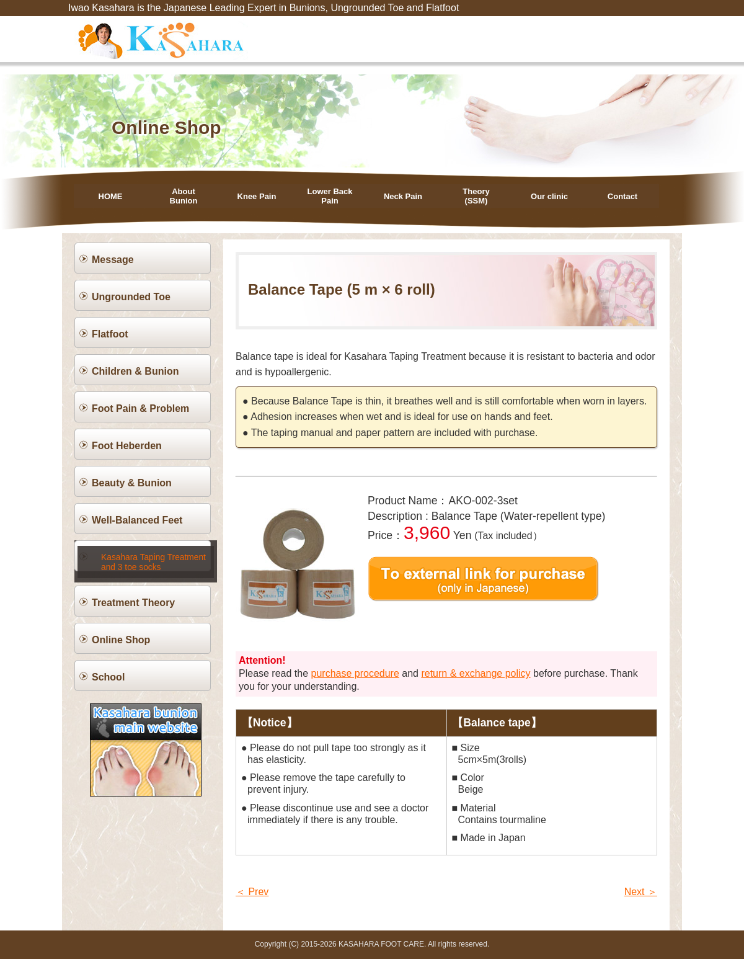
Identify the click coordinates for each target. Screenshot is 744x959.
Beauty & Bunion (132, 483)
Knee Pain (257, 196)
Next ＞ (640, 891)
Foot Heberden (127, 445)
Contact (622, 196)
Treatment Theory (133, 594)
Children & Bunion (135, 371)
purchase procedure (355, 673)
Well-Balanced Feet (137, 520)
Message (113, 259)
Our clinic (549, 196)
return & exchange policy (475, 673)
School (108, 669)
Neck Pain (403, 196)
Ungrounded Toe (131, 297)
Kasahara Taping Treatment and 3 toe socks (151, 556)
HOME (111, 196)
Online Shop (121, 632)
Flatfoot (110, 334)
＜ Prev (252, 891)
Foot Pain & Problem (140, 408)
